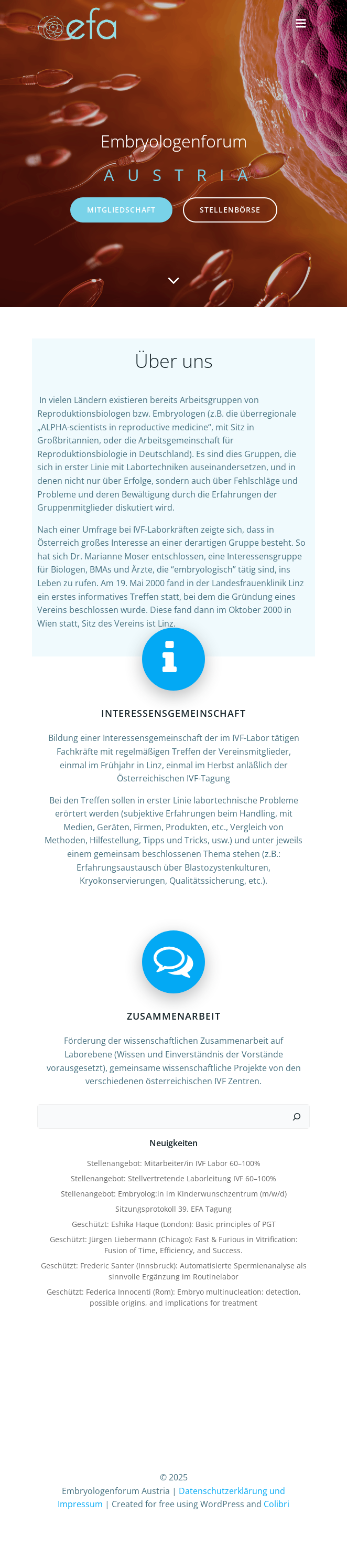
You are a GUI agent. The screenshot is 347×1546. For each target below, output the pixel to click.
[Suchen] (296, 1117)
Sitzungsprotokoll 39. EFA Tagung (173, 1209)
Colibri (276, 1504)
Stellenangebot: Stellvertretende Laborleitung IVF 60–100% (173, 1178)
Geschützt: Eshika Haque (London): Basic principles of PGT (174, 1224)
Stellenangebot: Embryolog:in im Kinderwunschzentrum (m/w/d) (174, 1194)
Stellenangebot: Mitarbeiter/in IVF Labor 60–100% (174, 1163)
